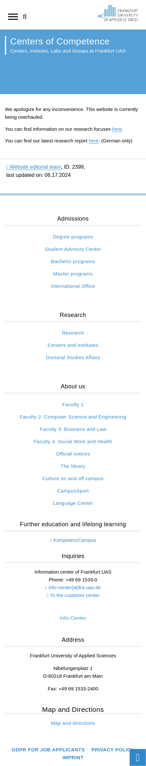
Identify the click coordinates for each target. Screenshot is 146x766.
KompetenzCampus (74, 540)
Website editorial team (33, 167)
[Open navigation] (13, 16)
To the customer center (75, 595)
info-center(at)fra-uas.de (74, 587)
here (117, 129)
